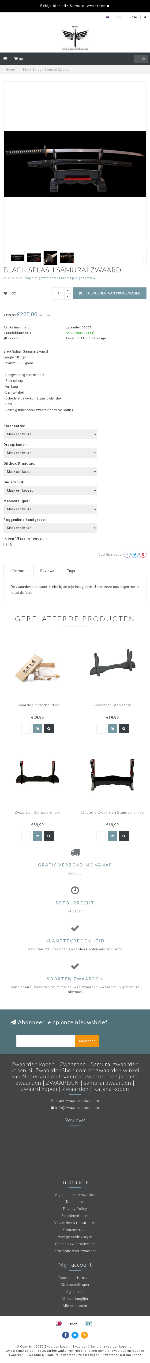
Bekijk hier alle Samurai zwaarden (73, 6)
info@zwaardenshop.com (77, 1108)
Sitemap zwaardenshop (75, 1244)
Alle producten (75, 1306)
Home (10, 69)
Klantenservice (75, 1230)
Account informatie (75, 1278)
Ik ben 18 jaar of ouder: (25, 538)
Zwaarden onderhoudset (37, 705)
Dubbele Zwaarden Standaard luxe (112, 812)
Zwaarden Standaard (112, 705)
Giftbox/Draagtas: (19, 463)
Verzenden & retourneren (75, 1223)
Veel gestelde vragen (75, 1237)
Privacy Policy (75, 1209)
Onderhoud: (14, 482)
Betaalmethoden (75, 1216)
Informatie (19, 571)
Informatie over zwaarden (75, 1251)
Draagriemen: (16, 445)
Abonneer (87, 1041)
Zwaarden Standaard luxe (38, 812)
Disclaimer (75, 1202)
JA (10, 545)
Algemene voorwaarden (75, 1195)
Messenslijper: (17, 501)
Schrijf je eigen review (78, 278)
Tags (71, 571)
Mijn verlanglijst (75, 1299)
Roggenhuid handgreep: (25, 520)
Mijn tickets (75, 1292)
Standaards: (14, 426)
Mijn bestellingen (75, 1285)
